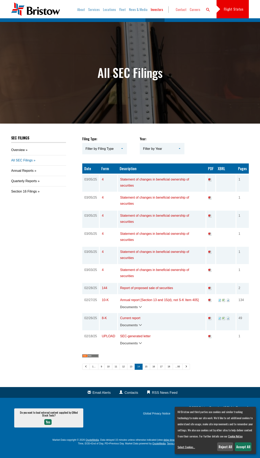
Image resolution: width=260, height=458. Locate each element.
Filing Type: (89, 147)
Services (94, 9)
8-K (104, 326)
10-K (105, 308)
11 (116, 375)
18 (169, 375)
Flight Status (234, 9)
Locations (109, 9)
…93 (177, 375)
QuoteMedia (92, 448)
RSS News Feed (165, 401)
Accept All (243, 446)
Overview (42, 24)
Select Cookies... (186, 447)
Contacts (131, 401)
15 (146, 375)
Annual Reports (22, 179)
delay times (170, 448)
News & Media (138, 9)
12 (123, 375)
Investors (157, 9)
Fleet (122, 9)
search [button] (208, 9)
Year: (143, 147)
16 (154, 375)
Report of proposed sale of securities (146, 296)
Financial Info (112, 24)
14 (138, 375)
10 (108, 375)
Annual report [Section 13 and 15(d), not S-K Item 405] (159, 308)
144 (104, 296)
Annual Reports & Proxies (185, 24)
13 (131, 375)
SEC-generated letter (135, 344)
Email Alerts (101, 401)
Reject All (225, 446)
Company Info (88, 24)
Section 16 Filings (24, 200)
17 (161, 375)
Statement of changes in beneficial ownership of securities (154, 191)
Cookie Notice (235, 436)
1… (94, 375)
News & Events (63, 24)
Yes (48, 430)
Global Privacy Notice (156, 422)
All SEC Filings (22, 169)
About (81, 9)
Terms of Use (174, 452)
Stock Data (134, 24)
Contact (181, 9)
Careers (195, 9)
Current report (130, 326)
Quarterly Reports (24, 189)
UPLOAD (108, 344)
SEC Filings (155, 24)
